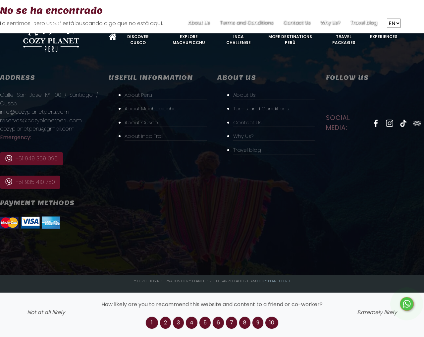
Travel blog (363, 22)
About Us (199, 22)
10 (271, 322)
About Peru (139, 94)
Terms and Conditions (246, 22)
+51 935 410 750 (30, 182)
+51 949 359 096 (31, 158)
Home (112, 36)
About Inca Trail (144, 136)
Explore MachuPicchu (189, 39)
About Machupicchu (151, 108)
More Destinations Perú (290, 39)
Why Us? (330, 22)
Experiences (384, 36)
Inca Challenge (238, 39)
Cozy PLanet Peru (273, 281)
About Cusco (142, 122)
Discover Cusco (138, 39)
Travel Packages (343, 39)
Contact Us (296, 22)
